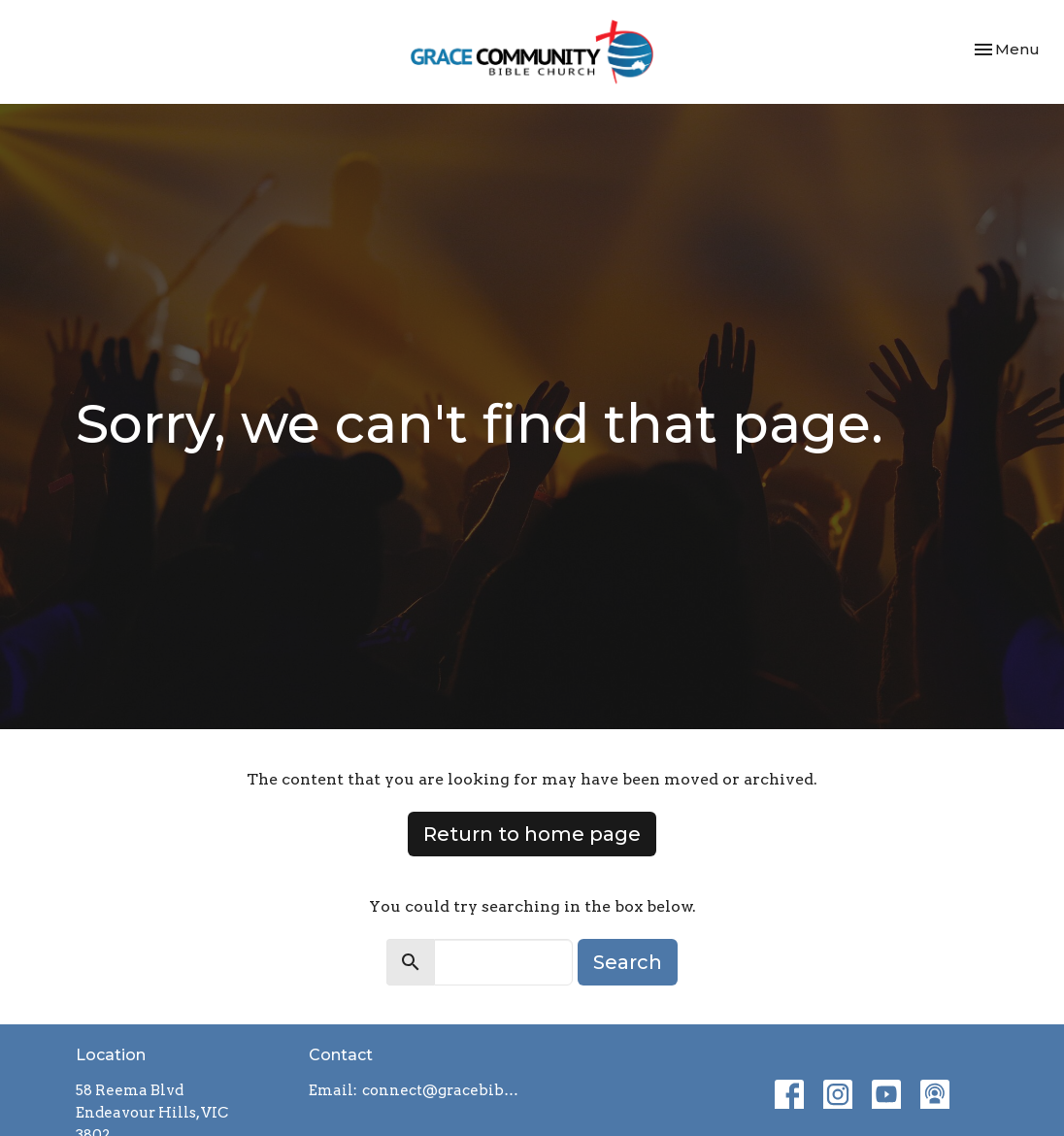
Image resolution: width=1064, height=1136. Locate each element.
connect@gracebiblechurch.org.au (442, 1090)
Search (627, 962)
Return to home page (532, 834)
